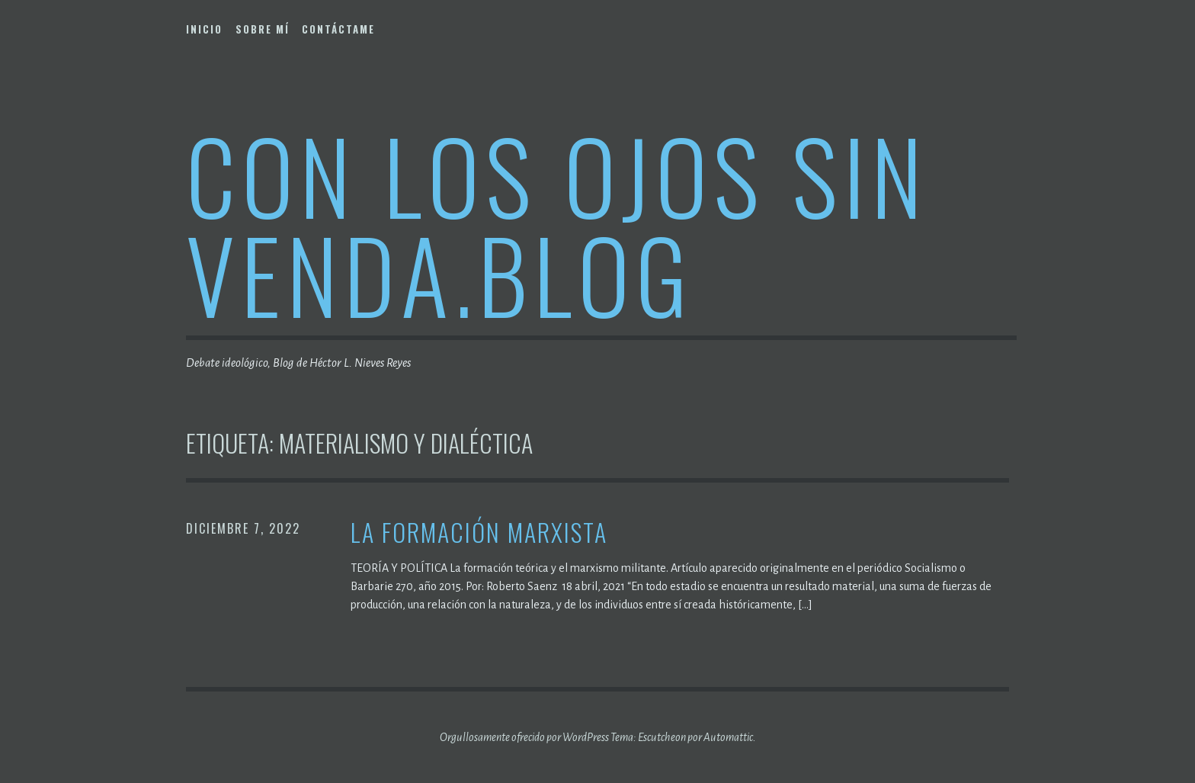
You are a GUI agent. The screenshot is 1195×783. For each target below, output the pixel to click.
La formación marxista (479, 532)
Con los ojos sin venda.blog (557, 224)
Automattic (728, 737)
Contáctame (338, 29)
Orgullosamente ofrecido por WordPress (524, 737)
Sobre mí (262, 29)
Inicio (204, 29)
